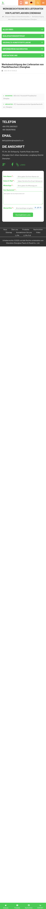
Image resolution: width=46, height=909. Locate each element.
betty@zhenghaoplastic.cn (12, 140)
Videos (13, 16)
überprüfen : (8, 208)
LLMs (17, 235)
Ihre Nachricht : (9, 190)
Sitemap (9, 232)
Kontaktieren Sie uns (24, 232)
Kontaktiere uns (22, 214)
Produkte (25, 229)
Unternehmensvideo (23, 16)
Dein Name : (8, 176)
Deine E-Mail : (9, 181)
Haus (5, 229)
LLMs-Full (27, 235)
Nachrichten (38, 229)
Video (38, 232)
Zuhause (6, 16)
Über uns (14, 229)
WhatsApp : (8, 185)
